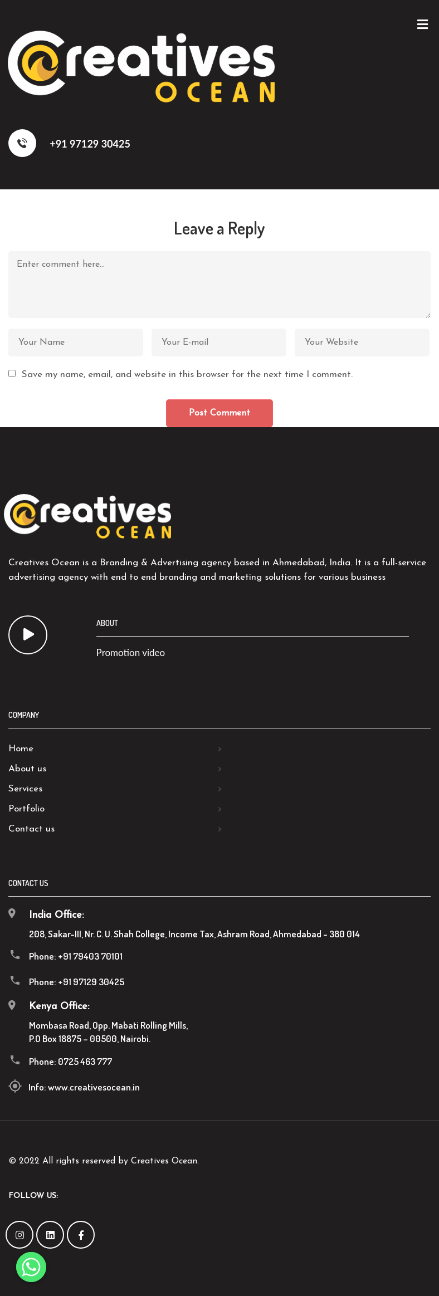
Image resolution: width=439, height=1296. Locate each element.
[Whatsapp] (31, 1267)
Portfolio (26, 809)
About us (27, 769)
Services (25, 789)
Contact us (31, 829)
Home (20, 749)
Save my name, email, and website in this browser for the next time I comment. (187, 374)
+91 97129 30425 (69, 143)
